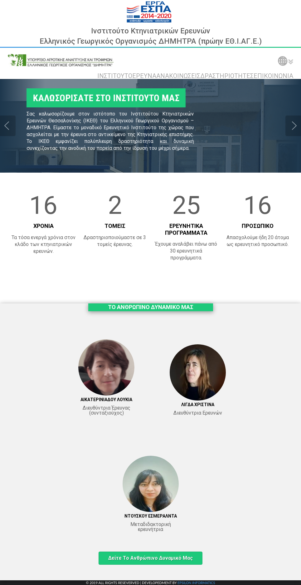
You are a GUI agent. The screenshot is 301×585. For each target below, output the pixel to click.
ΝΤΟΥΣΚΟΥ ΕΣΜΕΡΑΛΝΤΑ (150, 516)
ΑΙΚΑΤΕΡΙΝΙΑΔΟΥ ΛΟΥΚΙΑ (106, 399)
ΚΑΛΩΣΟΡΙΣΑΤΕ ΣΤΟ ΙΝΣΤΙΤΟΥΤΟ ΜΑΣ (100, 97)
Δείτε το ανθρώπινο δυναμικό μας (150, 558)
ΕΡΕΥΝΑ (144, 76)
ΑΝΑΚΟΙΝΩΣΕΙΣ (178, 76)
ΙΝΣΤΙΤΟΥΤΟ (114, 76)
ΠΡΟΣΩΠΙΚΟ (258, 226)
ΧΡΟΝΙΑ (43, 226)
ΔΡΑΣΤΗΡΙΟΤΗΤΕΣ (227, 76)
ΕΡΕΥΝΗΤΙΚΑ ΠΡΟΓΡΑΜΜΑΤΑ (186, 229)
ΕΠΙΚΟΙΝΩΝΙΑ (273, 76)
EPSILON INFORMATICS (196, 583)
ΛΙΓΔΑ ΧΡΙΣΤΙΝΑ (197, 404)
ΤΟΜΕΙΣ (114, 226)
